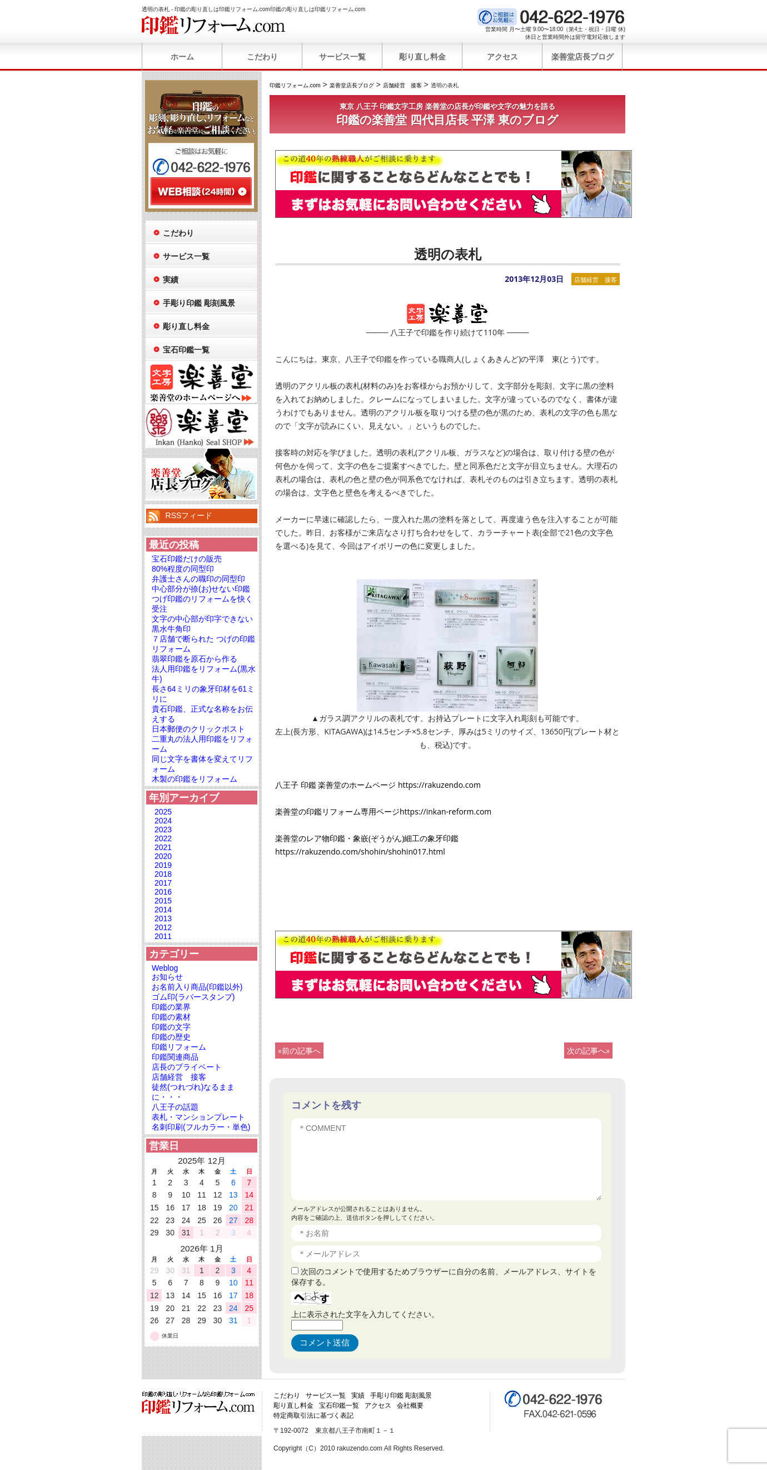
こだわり (262, 56)
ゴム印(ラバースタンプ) (193, 996)
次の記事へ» (588, 1050)
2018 (163, 874)
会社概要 (410, 1405)
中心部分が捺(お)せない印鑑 (201, 588)
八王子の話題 (175, 1106)
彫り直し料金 (422, 56)
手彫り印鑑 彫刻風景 (199, 303)
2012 (163, 927)
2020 (163, 856)
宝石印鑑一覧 (186, 349)
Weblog (165, 968)
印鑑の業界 (171, 1006)
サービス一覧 (342, 56)
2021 (163, 847)
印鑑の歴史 (171, 1036)
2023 (163, 829)
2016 (163, 891)
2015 (163, 900)
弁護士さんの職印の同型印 (198, 578)
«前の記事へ (299, 1050)
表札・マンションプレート (198, 1117)
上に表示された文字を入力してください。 (365, 1314)
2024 (163, 820)
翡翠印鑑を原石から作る (194, 658)
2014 (163, 909)
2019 (163, 865)
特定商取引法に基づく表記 (313, 1415)
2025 (163, 811)
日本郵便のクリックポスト (198, 728)
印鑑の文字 (171, 1026)
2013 (163, 918)
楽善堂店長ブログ (582, 56)
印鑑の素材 (171, 1016)
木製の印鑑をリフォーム (194, 778)
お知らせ (167, 976)
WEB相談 (201, 191)
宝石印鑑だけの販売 (187, 558)
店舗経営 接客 (595, 279)
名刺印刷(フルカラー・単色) (201, 1127)
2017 (163, 882)
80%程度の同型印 (183, 568)
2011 (163, 936)
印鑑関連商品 (175, 1056)
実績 (170, 279)
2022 (163, 838)
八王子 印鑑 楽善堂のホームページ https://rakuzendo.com (378, 784)
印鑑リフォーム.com (214, 25)
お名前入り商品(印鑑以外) (197, 986)
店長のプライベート (187, 1066)
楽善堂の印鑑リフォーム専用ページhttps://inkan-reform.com (383, 811)
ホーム (182, 56)
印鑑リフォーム (179, 1046)
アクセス (502, 56)
